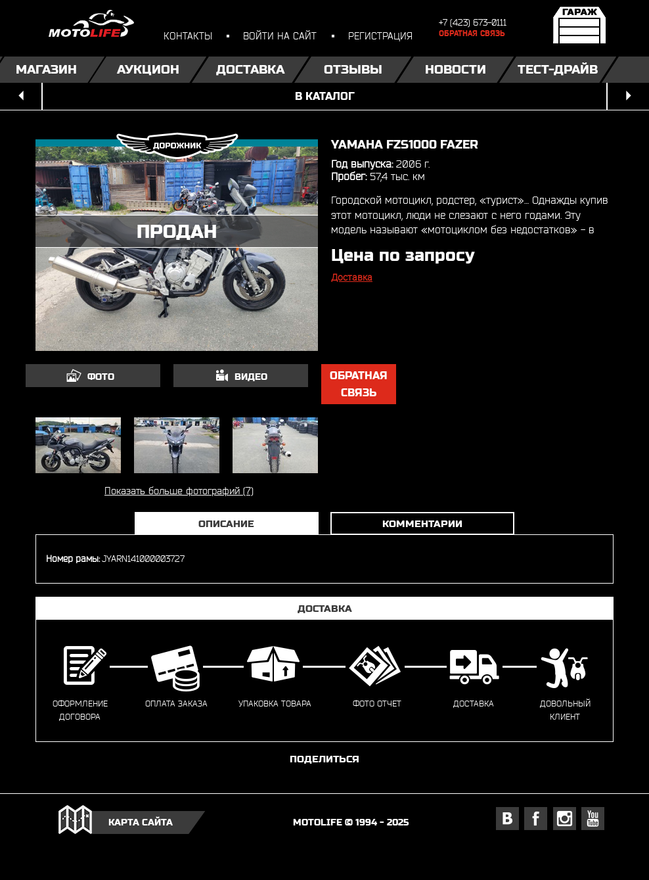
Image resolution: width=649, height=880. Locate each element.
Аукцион (148, 69)
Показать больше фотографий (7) (179, 490)
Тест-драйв (558, 69)
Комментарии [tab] (422, 523)
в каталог (325, 96)
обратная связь (359, 384)
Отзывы (353, 69)
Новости (455, 69)
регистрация (380, 35)
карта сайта (140, 822)
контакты (188, 35)
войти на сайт (280, 35)
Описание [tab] (226, 523)
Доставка (250, 69)
